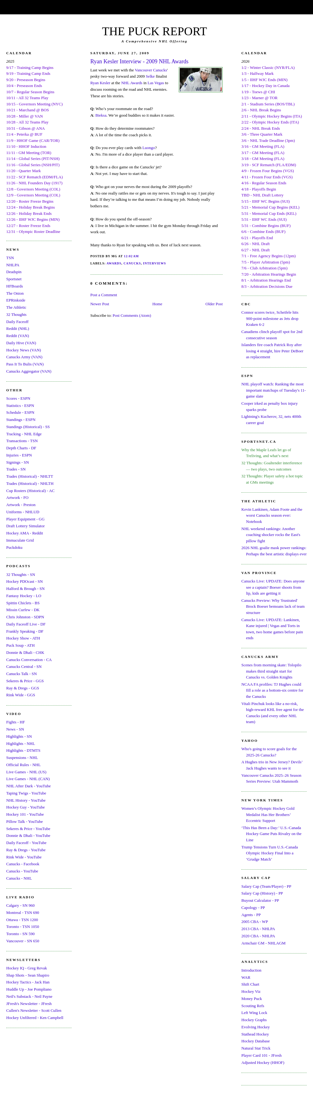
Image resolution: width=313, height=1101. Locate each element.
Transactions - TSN (22, 440)
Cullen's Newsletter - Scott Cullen (33, 1010)
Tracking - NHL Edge (24, 434)
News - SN (15, 729)
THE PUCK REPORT (154, 31)
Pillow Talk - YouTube (24, 821)
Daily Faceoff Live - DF (25, 624)
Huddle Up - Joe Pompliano (28, 989)
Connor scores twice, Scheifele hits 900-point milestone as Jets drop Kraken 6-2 (269, 318)
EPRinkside (15, 300)
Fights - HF (15, 722)
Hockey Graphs (254, 1019)
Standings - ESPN (21, 419)
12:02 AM (131, 256)
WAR (245, 977)
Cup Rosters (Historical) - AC (30, 490)
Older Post (214, 304)
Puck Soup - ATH (20, 645)
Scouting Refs (252, 1005)
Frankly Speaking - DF (25, 631)
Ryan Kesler (100, 82)
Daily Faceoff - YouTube (26, 842)
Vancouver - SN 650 (22, 941)
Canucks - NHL (19, 878)
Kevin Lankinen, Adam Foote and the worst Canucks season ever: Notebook (271, 515)
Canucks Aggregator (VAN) (28, 371)
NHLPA (12, 265)
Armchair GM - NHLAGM (263, 943)
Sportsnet (13, 279)
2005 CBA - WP (254, 921)
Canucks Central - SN (24, 666)
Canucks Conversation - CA (29, 659)
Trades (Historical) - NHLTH (30, 483)
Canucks (132, 263)
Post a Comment (103, 294)
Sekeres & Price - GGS (25, 680)
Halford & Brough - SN (25, 588)
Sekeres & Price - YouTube (28, 828)
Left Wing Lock (254, 1012)
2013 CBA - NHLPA (258, 928)
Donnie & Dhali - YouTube (28, 835)
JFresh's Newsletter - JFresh (29, 1003)
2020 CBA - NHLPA (258, 936)
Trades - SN (16, 469)
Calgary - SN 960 (20, 905)
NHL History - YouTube (25, 800)
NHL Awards (131, 82)
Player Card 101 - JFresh (261, 1055)
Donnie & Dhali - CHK (25, 652)
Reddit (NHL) (17, 328)
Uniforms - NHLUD (22, 511)
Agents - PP (251, 914)
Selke (150, 76)
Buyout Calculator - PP (260, 900)
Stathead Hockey (255, 1034)
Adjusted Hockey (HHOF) (262, 1062)
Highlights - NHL (20, 743)
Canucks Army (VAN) (24, 357)
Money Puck (251, 998)
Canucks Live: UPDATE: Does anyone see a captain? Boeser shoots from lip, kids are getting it (273, 587)
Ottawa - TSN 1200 (22, 919)
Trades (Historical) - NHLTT (29, 476)
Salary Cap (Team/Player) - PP (266, 886)
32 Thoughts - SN (20, 574)
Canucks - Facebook (22, 864)
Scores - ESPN (18, 398)
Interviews (154, 263)
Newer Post (99, 304)
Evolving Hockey (255, 1027)
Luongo (148, 147)
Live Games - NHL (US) (26, 772)
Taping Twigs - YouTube (26, 793)
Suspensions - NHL (22, 757)
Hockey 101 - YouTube (25, 814)
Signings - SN (17, 462)
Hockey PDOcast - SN (24, 581)
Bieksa (100, 115)
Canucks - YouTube (22, 871)
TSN (10, 257)
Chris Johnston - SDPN (25, 617)
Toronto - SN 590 (20, 933)
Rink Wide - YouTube (24, 857)
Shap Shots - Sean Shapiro (27, 975)
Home (157, 304)
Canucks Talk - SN (21, 673)
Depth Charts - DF (21, 448)
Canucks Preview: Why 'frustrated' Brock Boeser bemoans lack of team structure (273, 606)
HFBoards (14, 286)
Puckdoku (14, 547)
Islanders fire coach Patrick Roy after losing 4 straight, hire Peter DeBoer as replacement (272, 350)
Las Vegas (156, 82)
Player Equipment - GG (25, 519)
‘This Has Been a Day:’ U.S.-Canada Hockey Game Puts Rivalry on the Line (271, 833)
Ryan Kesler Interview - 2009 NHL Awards (139, 61)
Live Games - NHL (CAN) (28, 778)
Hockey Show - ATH (23, 638)
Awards (114, 263)
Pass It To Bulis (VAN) (25, 364)
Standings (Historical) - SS (28, 426)
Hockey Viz (250, 991)
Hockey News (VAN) (23, 350)
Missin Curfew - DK (23, 609)
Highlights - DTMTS (23, 750)
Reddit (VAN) (17, 335)
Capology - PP (253, 907)
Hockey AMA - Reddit (24, 533)
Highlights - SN (19, 736)
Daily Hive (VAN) (21, 342)
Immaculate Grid (20, 540)
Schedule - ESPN (20, 412)
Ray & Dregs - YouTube (25, 849)
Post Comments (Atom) (132, 315)
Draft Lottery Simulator (25, 526)
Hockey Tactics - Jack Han (28, 982)
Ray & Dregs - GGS (22, 688)
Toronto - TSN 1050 (22, 926)
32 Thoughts (16, 314)
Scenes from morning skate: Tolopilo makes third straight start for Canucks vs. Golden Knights (271, 671)
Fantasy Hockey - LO (23, 595)
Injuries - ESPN (19, 455)
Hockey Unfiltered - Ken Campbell (34, 1017)
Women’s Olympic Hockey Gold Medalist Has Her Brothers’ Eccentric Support (267, 814)
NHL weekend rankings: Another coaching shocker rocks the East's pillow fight (270, 534)
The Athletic (16, 307)
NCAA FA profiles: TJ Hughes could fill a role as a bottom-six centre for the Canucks (272, 690)
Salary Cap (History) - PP (262, 893)
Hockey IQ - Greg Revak (26, 968)
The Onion (15, 293)
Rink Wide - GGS (20, 695)
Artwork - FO (17, 497)
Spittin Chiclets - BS (23, 603)
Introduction (251, 970)
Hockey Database (255, 1041)
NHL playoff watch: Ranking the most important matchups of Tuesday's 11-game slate (273, 390)
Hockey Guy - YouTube (25, 807)
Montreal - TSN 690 (22, 912)
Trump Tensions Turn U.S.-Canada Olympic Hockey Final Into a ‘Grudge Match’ (269, 853)
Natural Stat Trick (255, 1048)
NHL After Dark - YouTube (28, 786)
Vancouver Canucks (151, 70)
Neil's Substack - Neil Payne (29, 996)
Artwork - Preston (21, 504)
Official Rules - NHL (23, 764)
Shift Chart (250, 984)
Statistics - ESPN (20, 405)
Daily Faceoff (17, 321)
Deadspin (13, 271)
